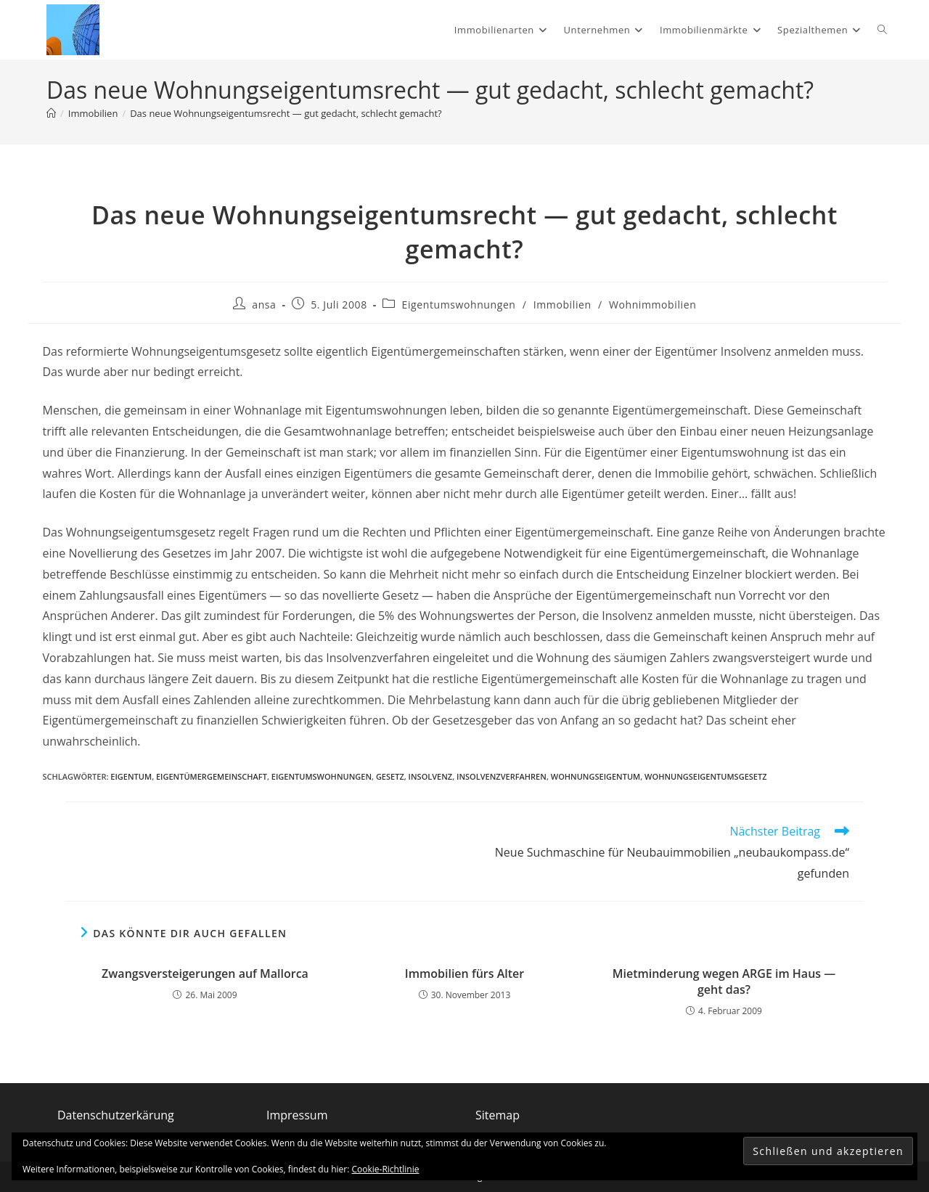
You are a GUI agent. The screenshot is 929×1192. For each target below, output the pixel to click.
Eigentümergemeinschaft (211, 776)
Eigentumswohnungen (459, 304)
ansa (264, 304)
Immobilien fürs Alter (464, 973)
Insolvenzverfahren (502, 776)
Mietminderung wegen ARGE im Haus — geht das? (724, 981)
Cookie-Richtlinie (386, 1169)
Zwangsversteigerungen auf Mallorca (205, 973)
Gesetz (390, 776)
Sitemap (497, 1115)
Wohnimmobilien (652, 304)
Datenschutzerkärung (115, 1115)
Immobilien (562, 304)
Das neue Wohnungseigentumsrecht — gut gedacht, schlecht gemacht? (285, 113)
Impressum (296, 1115)
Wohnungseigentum (596, 776)
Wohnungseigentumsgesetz (705, 776)
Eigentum (131, 776)
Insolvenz (431, 776)
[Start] (51, 113)
